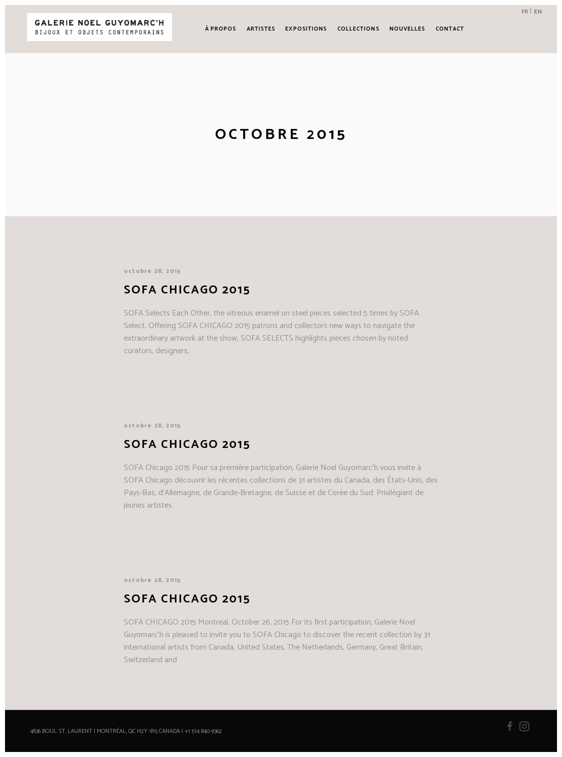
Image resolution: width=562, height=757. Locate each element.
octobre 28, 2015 (152, 271)
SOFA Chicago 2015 (187, 290)
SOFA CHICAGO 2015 (187, 599)
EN (538, 12)
